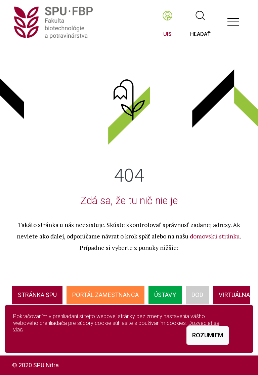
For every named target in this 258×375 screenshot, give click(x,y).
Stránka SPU (37, 294)
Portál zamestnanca (105, 294)
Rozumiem (207, 335)
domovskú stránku (215, 236)
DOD (197, 294)
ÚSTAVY (165, 294)
